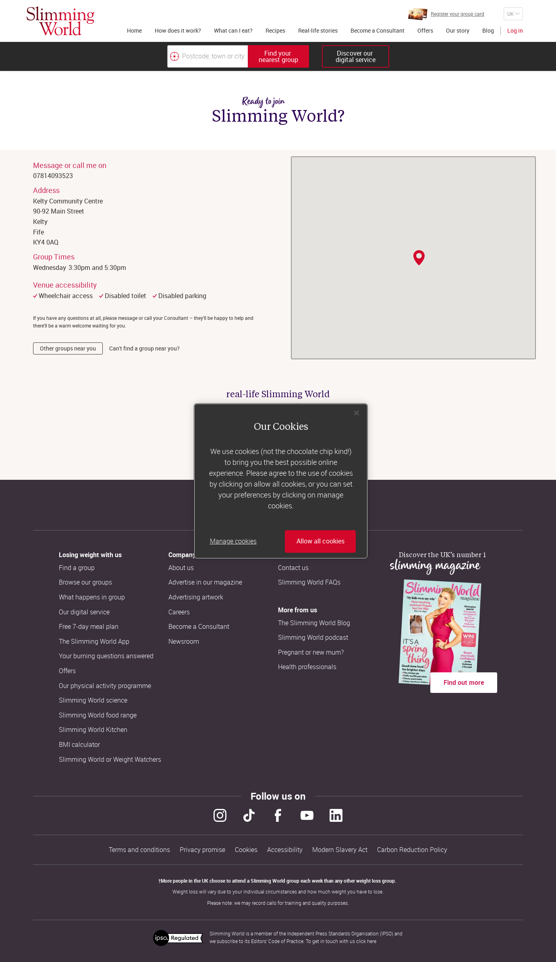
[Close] (356, 413)
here (371, 941)
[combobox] (238, 56)
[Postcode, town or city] (207, 56)
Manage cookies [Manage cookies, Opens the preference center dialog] (233, 541)
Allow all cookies (320, 541)
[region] (281, 481)
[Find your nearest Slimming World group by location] (174, 56)
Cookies (246, 850)
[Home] (60, 20)
